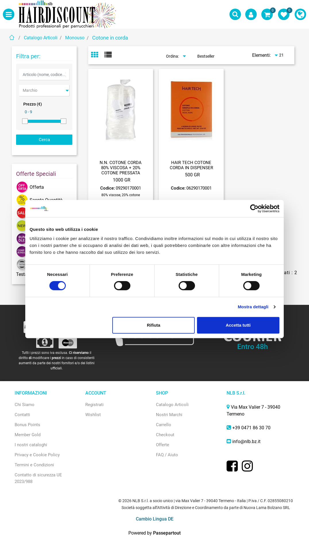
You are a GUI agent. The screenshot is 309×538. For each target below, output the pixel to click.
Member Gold (27, 434)
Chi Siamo (24, 404)
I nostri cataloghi (31, 444)
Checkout (165, 434)
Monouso (74, 37)
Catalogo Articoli (40, 37)
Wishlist (93, 414)
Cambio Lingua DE (154, 519)
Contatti (22, 414)
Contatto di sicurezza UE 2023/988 (38, 478)
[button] (235, 14)
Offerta (30, 187)
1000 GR (121, 180)
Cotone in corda (110, 38)
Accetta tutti (238, 325)
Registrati (94, 404)
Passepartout (167, 533)
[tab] (98, 55)
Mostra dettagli (253, 306)
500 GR (192, 175)
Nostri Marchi (169, 414)
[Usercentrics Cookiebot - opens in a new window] (254, 208)
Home (11, 37)
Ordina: (172, 56)
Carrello (163, 424)
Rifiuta (154, 325)
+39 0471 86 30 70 (251, 427)
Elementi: (261, 55)
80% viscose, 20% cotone (120, 195)
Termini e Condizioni (34, 464)
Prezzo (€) (32, 104)
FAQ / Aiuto (167, 454)
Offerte (162, 444)
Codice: (107, 188)
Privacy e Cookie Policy (37, 454)
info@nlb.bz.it (246, 441)
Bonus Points (27, 424)
